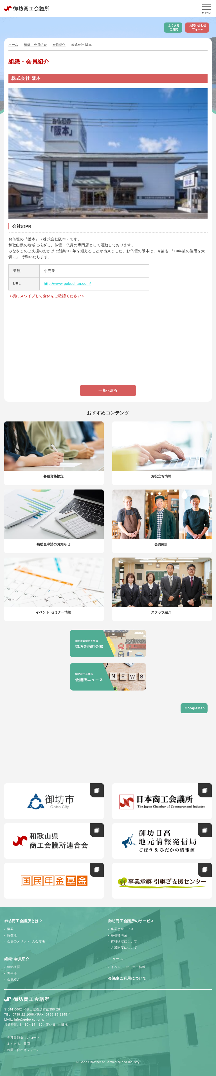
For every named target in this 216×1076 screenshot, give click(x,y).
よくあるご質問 (173, 27)
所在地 (12, 935)
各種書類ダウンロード (23, 1037)
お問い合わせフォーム (197, 27)
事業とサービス (122, 929)
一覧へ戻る (108, 390)
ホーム (13, 44)
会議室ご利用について (127, 978)
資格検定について (124, 941)
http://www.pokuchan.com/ (67, 283)
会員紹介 (59, 44)
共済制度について (124, 947)
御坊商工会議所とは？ (23, 921)
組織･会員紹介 (17, 959)
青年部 (12, 973)
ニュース (115, 959)
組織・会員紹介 (35, 44)
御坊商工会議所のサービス (131, 921)
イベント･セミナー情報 (128, 967)
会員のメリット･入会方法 (26, 941)
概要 (10, 929)
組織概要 (13, 967)
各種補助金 (119, 935)
